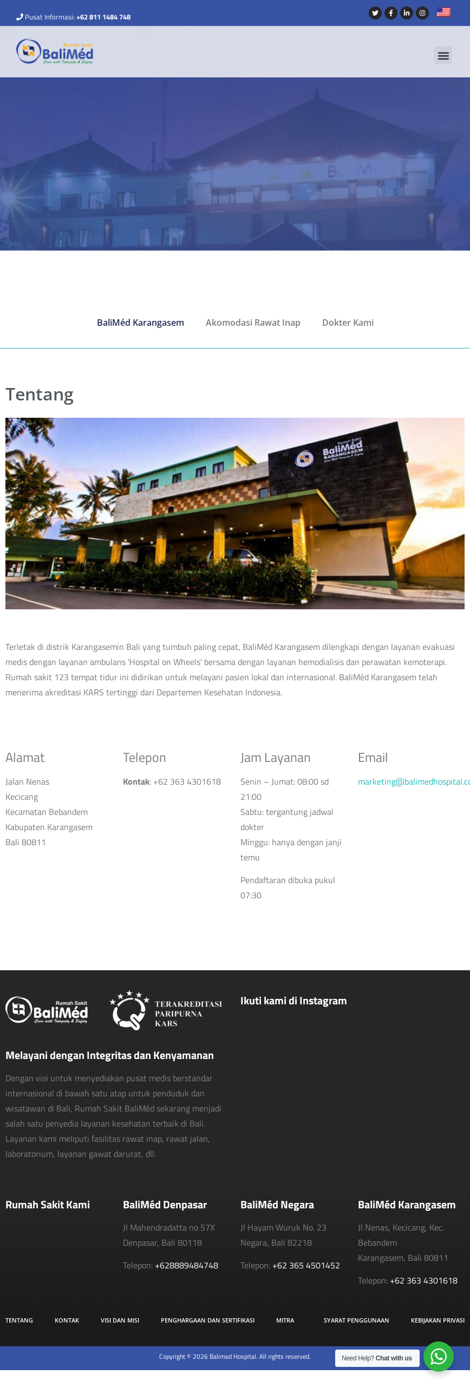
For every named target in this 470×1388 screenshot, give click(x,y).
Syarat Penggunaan (356, 1320)
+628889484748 (186, 1265)
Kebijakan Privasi (438, 1320)
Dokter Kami (348, 322)
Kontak (67, 1320)
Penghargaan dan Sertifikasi (207, 1320)
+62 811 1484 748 (103, 16)
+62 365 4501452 (306, 1265)
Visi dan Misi (120, 1320)
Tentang (19, 1320)
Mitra (285, 1320)
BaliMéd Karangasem (140, 322)
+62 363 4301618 (424, 1280)
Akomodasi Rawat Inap (253, 322)
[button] (443, 55)
